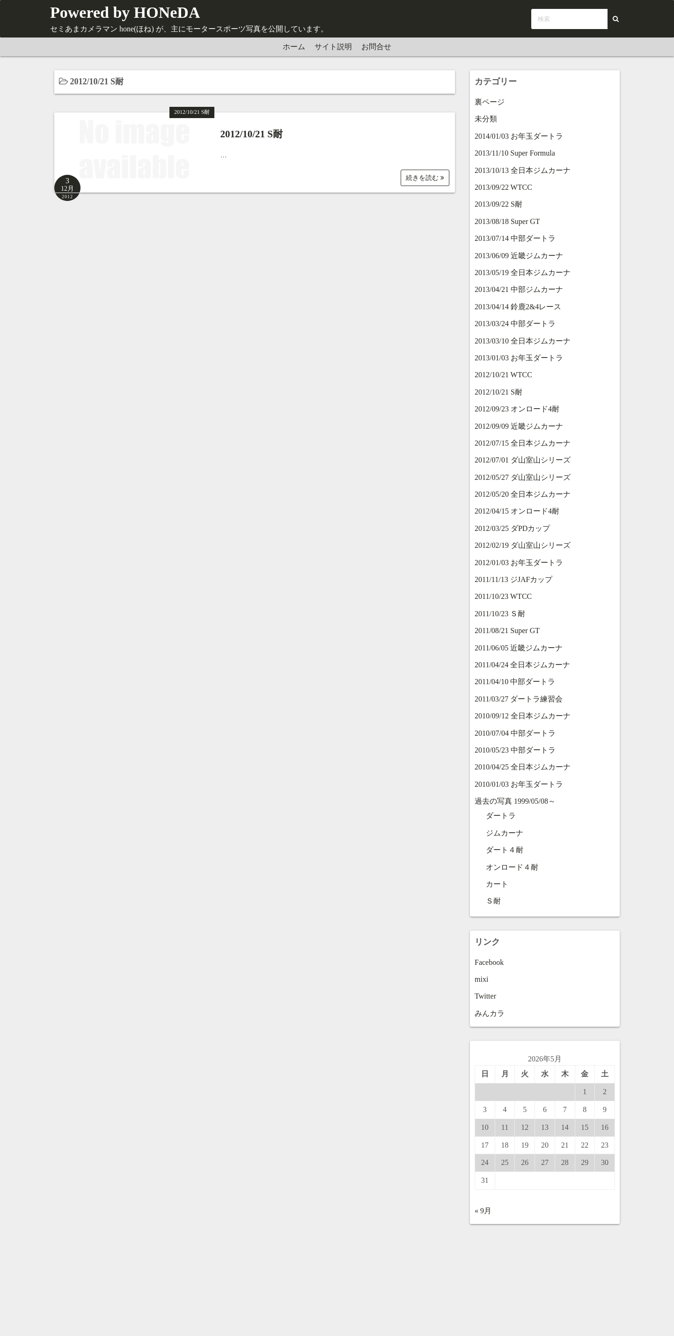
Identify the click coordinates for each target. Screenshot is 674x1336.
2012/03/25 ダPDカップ (512, 528)
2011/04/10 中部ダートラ (515, 682)
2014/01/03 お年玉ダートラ (519, 136)
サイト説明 (333, 47)
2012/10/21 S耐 (192, 112)
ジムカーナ (504, 833)
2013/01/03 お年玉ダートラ (519, 358)
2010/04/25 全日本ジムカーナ (523, 767)
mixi (481, 979)
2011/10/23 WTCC (503, 596)
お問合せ (376, 47)
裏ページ (490, 102)
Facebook (489, 962)
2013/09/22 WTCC (503, 187)
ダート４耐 (504, 850)
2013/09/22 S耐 (498, 204)
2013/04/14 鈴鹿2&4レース (518, 307)
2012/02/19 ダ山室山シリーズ (523, 545)
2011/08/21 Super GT (507, 630)
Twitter (485, 996)
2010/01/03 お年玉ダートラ (519, 784)
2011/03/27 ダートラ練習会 (519, 699)
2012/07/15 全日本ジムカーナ (523, 443)
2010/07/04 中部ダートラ (515, 733)
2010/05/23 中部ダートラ (515, 750)
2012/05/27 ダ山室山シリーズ (523, 477)
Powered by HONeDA (125, 12)
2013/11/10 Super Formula (515, 153)
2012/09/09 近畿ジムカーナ (519, 426)
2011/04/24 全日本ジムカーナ (522, 665)
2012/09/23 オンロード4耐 (517, 409)
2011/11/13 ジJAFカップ (513, 579)
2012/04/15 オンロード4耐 (517, 511)
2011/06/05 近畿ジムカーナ (519, 648)
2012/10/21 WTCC (503, 375)
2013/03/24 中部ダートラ (515, 324)
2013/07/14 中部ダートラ (515, 238)
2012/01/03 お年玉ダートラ (519, 563)
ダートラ (501, 816)
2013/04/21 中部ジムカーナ (519, 289)
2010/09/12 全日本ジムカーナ (523, 716)
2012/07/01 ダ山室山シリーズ (523, 460)
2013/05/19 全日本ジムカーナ (523, 272)
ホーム (294, 47)
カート (497, 884)
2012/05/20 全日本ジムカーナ (523, 494)
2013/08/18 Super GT (507, 221)
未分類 (486, 119)
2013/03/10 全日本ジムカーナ (523, 341)
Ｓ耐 (493, 901)
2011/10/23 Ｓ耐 (500, 614)
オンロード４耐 (512, 867)
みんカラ (490, 1013)
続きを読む (425, 177)
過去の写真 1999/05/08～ (515, 801)
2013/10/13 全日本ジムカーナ (523, 170)
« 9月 (483, 1211)
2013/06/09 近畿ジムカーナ (519, 256)
